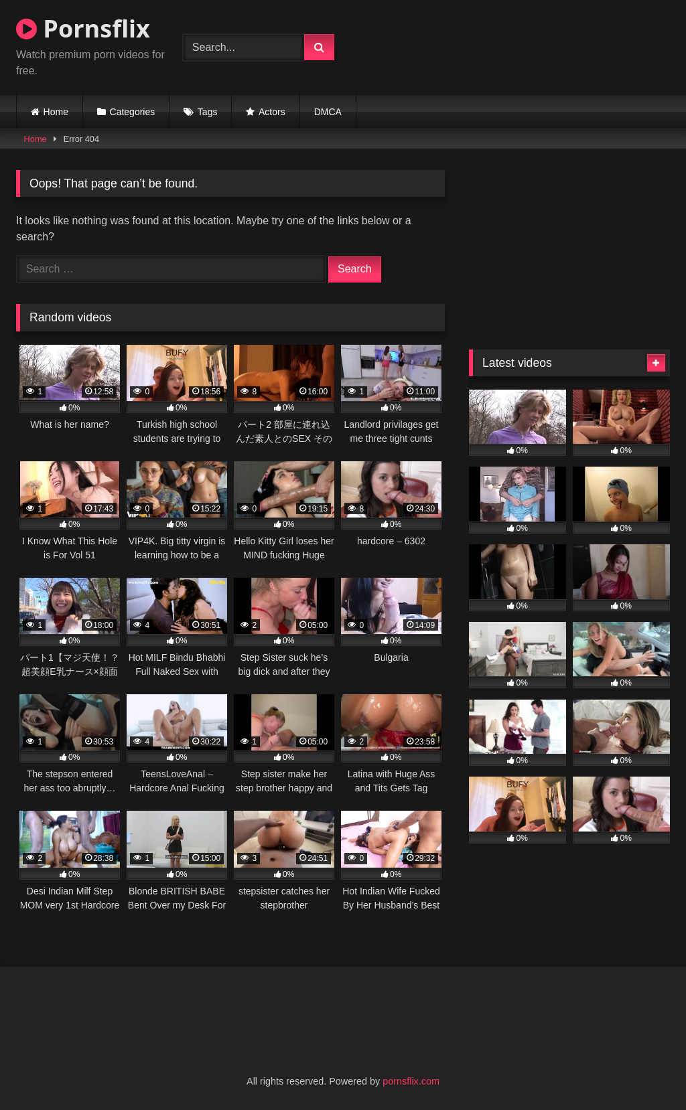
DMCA (328, 111)
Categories (132, 111)
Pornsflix (83, 28)
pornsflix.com (411, 1081)
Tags (208, 111)
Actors (272, 111)
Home (56, 111)
